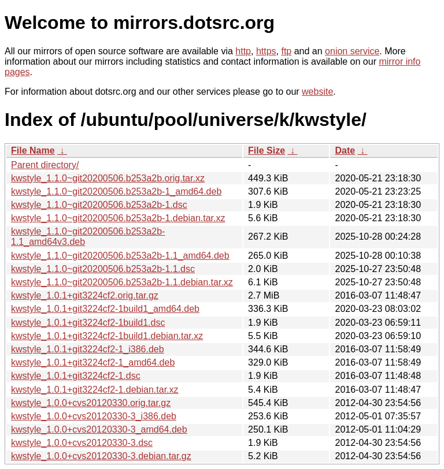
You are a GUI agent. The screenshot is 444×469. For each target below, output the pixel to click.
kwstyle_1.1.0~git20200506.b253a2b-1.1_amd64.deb (120, 255)
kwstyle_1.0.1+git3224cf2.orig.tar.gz (84, 295)
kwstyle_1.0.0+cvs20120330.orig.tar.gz (91, 403)
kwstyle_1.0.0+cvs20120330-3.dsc (82, 443)
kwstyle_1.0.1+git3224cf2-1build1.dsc (88, 322)
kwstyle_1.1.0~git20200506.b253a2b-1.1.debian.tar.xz (122, 282)
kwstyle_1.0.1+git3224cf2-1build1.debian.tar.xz (107, 336)
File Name (33, 150)
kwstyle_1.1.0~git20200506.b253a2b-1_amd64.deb (116, 191)
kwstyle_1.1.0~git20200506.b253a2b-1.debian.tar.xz (118, 218)
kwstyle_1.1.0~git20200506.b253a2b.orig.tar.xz (108, 178)
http (243, 51)
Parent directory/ (45, 165)
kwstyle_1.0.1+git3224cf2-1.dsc (75, 376)
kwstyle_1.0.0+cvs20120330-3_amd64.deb (99, 429)
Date (345, 150)
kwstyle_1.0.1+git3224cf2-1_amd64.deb (93, 362)
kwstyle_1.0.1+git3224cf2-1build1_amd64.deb (105, 309)
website (317, 91)
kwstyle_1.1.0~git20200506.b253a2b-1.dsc (99, 205)
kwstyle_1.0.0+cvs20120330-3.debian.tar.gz (101, 456)
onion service (352, 51)
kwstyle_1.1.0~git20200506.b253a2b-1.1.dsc (103, 269)
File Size (266, 150)
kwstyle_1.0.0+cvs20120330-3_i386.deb (93, 416)
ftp (286, 51)
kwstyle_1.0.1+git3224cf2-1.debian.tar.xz (95, 389)
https (266, 51)
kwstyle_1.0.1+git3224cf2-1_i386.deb (87, 349)
